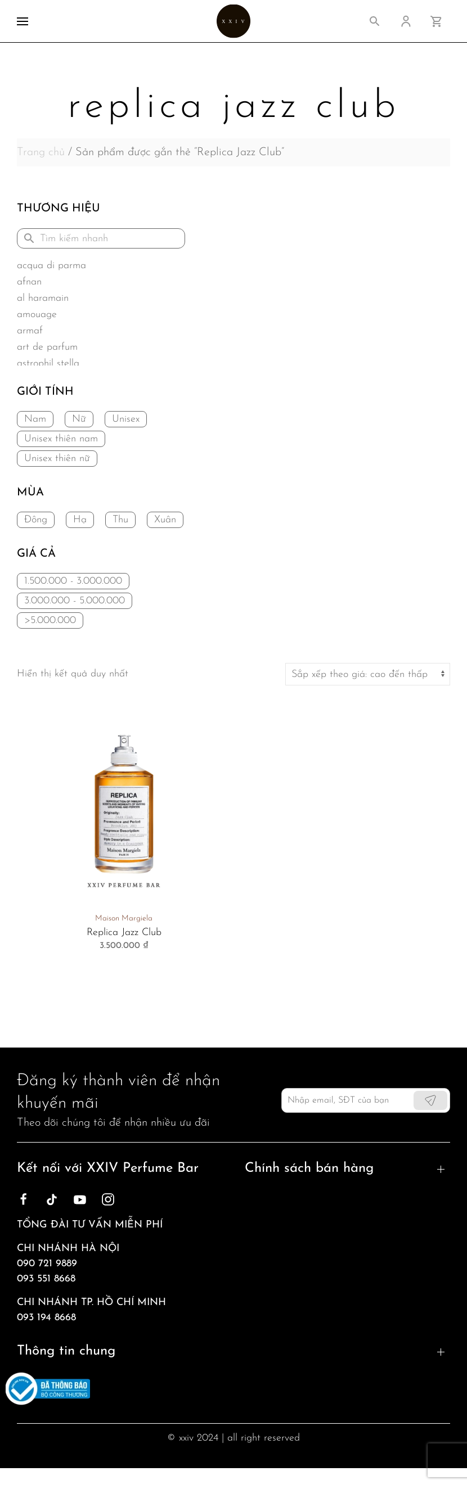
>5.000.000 (50, 620)
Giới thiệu (39, 1309)
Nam (35, 419)
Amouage (37, 314)
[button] (22, 21)
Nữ (79, 419)
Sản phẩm (40, 1370)
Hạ (80, 519)
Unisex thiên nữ (57, 458)
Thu (120, 519)
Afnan (29, 282)
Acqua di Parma (51, 265)
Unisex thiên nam (61, 439)
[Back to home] (233, 21)
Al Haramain (43, 298)
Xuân (165, 519)
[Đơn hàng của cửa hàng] (367, 674)
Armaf (30, 331)
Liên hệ (34, 1349)
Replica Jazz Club (124, 932)
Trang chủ (41, 152)
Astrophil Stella (48, 363)
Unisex (126, 419)
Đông (35, 519)
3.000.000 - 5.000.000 (74, 600)
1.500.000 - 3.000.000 (73, 581)
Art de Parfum (47, 347)
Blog (27, 1329)
